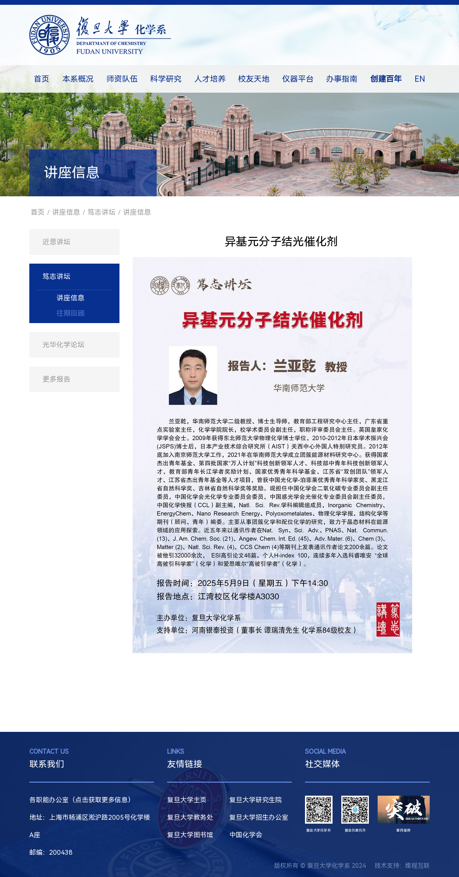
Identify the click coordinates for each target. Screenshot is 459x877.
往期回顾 (70, 313)
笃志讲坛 (102, 212)
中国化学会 (245, 835)
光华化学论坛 (63, 345)
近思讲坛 (56, 242)
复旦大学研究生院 (255, 800)
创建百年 (386, 79)
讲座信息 (66, 212)
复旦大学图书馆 (190, 835)
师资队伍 (122, 79)
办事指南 (341, 79)
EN (419, 79)
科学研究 (166, 79)
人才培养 (210, 79)
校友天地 (254, 79)
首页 (41, 79)
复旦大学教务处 (190, 817)
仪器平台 (298, 79)
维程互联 (417, 865)
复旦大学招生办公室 (258, 817)
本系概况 (78, 79)
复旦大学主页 (187, 800)
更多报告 (56, 379)
